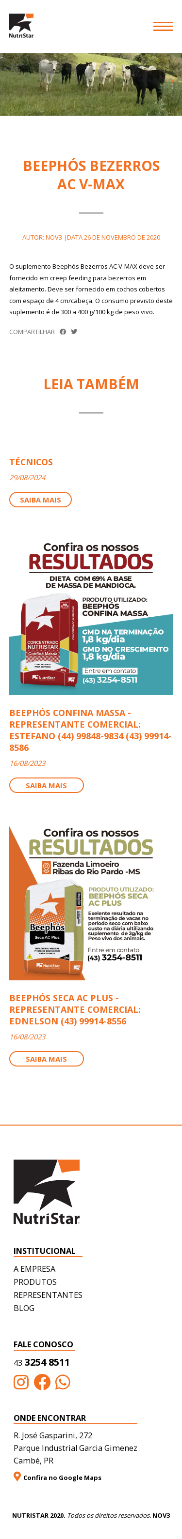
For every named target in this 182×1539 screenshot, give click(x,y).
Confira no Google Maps (57, 1477)
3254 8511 (42, 1362)
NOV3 (161, 1515)
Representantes (48, 1295)
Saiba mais (40, 499)
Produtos (35, 1282)
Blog (24, 1308)
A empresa (34, 1269)
